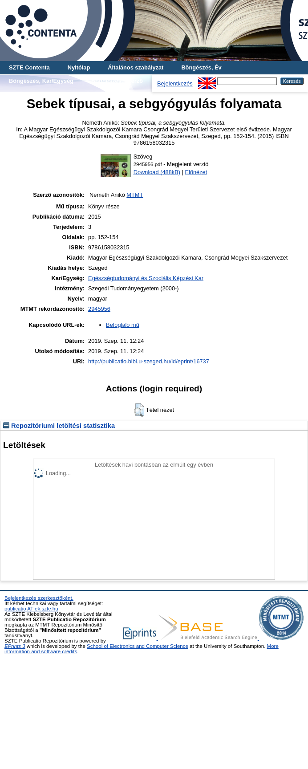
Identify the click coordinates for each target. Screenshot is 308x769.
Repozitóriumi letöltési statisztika (59, 425)
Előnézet (196, 172)
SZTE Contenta (29, 67)
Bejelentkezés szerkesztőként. (38, 598)
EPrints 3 (14, 646)
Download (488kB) (157, 172)
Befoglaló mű (122, 324)
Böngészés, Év (201, 67)
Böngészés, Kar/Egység (41, 80)
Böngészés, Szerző (117, 80)
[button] (139, 410)
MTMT (134, 194)
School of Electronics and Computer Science (137, 646)
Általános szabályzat (135, 67)
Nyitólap (79, 67)
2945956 (99, 308)
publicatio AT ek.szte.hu (31, 608)
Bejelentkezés (175, 83)
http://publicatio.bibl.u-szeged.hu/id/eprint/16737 (148, 361)
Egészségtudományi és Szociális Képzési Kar (145, 278)
